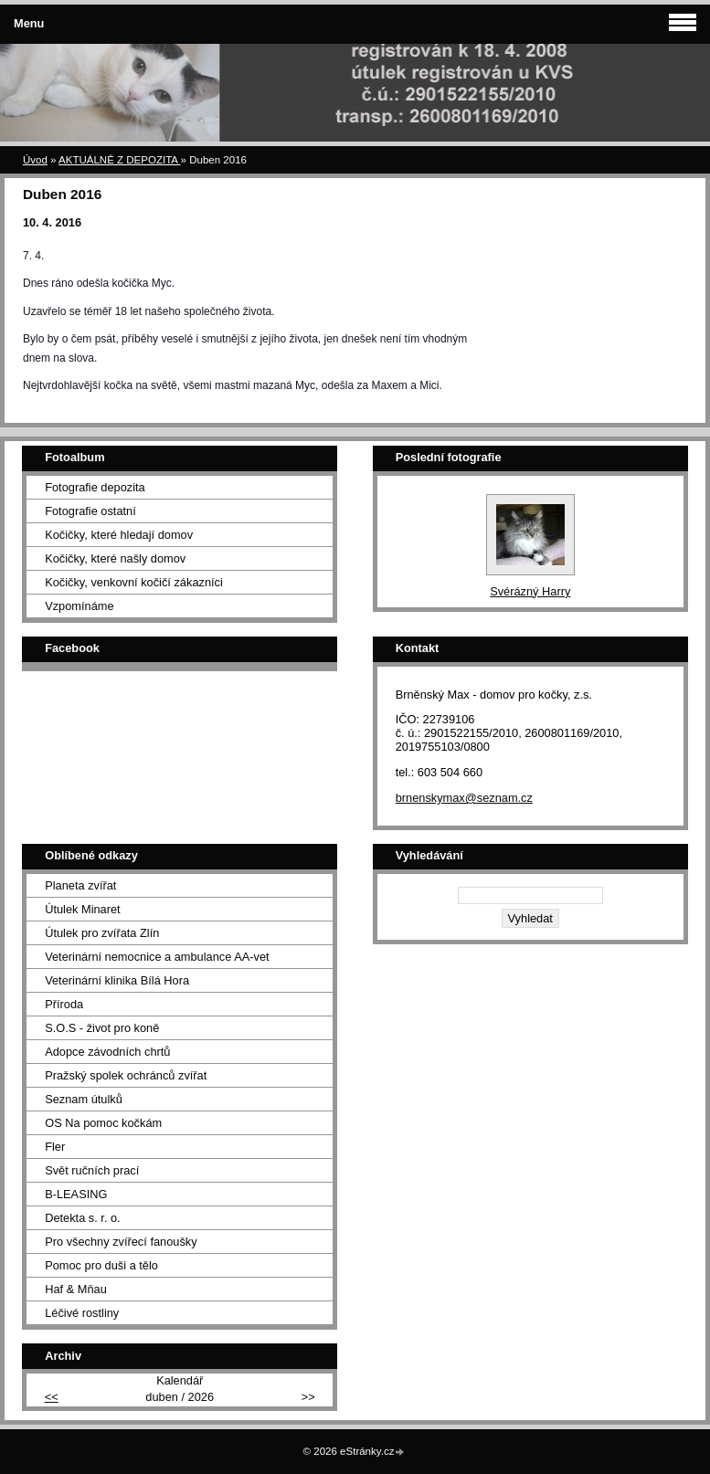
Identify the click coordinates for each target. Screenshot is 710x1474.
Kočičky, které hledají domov (119, 535)
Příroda (64, 1004)
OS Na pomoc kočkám (103, 1123)
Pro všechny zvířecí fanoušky (120, 1241)
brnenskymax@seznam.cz (464, 798)
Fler (55, 1146)
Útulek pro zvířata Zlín (102, 933)
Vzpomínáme (79, 606)
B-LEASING (76, 1194)
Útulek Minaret (83, 909)
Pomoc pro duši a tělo (101, 1265)
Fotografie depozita (95, 487)
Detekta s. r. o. (83, 1218)
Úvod (35, 159)
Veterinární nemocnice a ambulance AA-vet (157, 956)
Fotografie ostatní (90, 511)
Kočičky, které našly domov (115, 558)
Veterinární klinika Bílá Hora (117, 980)
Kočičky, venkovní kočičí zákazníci (134, 582)
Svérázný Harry (530, 591)
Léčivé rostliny (82, 1313)
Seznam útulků (83, 1099)
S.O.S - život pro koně (102, 1028)
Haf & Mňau (76, 1289)
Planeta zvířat (80, 885)
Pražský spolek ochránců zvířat (126, 1075)
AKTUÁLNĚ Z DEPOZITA (119, 159)
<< (51, 1397)
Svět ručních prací (92, 1170)
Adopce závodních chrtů (107, 1051)
